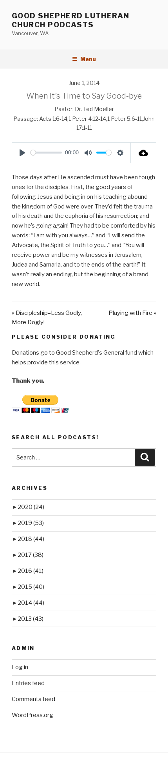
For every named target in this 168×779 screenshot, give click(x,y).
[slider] (46, 152)
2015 (31, 586)
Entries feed (28, 683)
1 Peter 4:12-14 (87, 118)
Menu (84, 59)
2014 (31, 602)
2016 (30, 570)
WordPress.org (32, 715)
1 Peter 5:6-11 (124, 118)
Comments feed (33, 699)
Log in (20, 667)
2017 (30, 554)
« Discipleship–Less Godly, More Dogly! (47, 317)
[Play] (22, 153)
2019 (31, 522)
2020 (31, 507)
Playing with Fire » (132, 312)
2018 (31, 538)
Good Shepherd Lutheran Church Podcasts (71, 20)
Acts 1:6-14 (53, 118)
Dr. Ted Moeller (94, 109)
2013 (30, 618)
